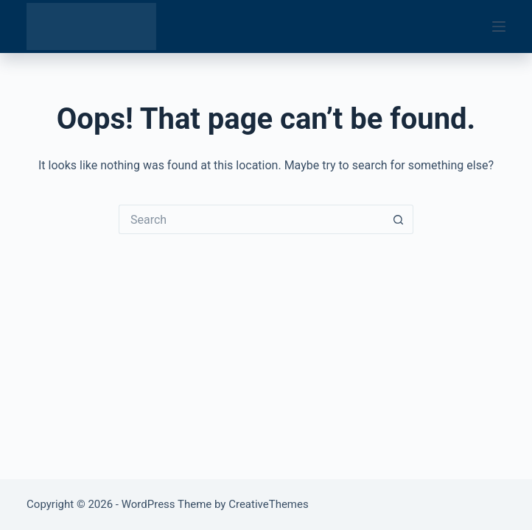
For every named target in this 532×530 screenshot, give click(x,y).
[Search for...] (251, 219)
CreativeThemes (268, 504)
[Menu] (498, 26)
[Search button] (398, 219)
